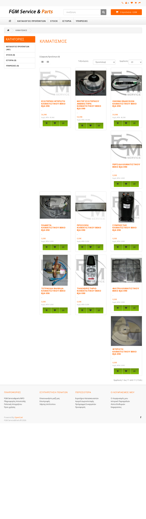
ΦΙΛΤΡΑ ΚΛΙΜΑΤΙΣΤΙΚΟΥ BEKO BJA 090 (125, 289)
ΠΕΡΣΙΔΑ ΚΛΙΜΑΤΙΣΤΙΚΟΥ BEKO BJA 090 (126, 165)
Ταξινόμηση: (83, 61)
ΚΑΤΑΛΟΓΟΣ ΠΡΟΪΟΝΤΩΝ (31, 20)
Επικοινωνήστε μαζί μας (50, 398)
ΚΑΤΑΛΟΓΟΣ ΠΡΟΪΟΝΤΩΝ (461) (17, 48)
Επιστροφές (45, 401)
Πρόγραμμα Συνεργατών (85, 404)
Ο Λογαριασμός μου (119, 398)
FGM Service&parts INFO (14, 398)
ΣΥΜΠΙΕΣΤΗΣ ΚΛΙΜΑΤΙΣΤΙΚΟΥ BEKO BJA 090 (124, 227)
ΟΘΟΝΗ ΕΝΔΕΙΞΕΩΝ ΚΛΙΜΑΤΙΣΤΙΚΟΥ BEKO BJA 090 (124, 103)
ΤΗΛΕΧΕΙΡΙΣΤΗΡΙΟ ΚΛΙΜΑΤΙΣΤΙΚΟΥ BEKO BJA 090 (89, 291)
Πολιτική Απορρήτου (13, 404)
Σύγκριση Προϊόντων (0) (50, 56)
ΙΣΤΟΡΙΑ (66, 20)
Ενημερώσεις (116, 407)
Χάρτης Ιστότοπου (48, 404)
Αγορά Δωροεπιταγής (84, 401)
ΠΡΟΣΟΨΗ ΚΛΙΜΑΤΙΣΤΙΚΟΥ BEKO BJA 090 (89, 227)
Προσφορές (80, 407)
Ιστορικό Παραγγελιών (120, 401)
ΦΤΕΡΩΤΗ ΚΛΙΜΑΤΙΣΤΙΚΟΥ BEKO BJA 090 (124, 351)
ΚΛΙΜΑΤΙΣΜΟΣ (21, 30)
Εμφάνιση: (122, 61)
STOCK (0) (10, 55)
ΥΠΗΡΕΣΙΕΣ (82, 20)
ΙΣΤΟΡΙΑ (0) (11, 60)
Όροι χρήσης (9, 407)
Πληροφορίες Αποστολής (15, 401)
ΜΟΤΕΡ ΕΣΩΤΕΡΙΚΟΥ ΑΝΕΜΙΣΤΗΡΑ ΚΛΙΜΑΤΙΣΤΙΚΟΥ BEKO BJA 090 (89, 105)
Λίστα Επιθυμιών (118, 404)
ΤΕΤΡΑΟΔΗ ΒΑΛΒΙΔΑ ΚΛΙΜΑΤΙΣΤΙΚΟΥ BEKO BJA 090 (53, 291)
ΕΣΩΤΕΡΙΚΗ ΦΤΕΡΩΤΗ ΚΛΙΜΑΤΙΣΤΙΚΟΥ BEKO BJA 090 (53, 103)
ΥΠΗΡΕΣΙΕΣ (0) (12, 66)
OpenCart (19, 417)
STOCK (54, 20)
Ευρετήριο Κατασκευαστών (86, 398)
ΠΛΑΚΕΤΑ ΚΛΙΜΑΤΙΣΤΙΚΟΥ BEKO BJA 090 (53, 227)
